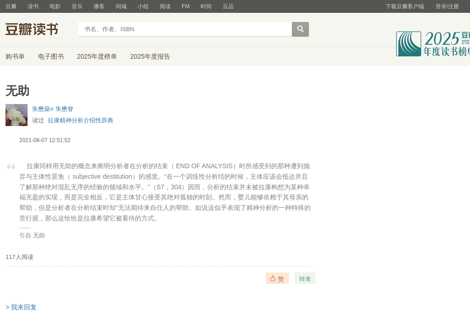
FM (186, 6)
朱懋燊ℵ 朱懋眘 (52, 108)
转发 (305, 278)
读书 (33, 6)
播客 (99, 6)
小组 (143, 6)
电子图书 (51, 56)
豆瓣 (11, 6)
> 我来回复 (21, 307)
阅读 (165, 6)
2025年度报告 (150, 56)
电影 (55, 6)
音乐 (77, 6)
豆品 (228, 6)
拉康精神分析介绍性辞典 (80, 120)
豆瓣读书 (39, 30)
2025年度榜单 (97, 56)
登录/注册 (447, 6)
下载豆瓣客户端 (405, 6)
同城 (121, 6)
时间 (206, 6)
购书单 (15, 56)
